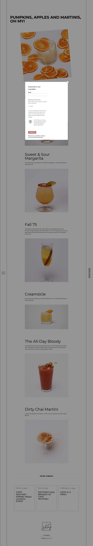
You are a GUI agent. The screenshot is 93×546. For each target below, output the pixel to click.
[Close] (67, 82)
